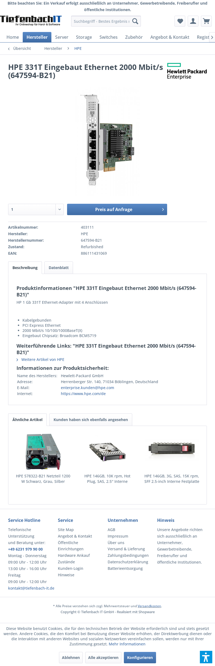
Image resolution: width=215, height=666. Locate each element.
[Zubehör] (134, 37)
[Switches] (108, 37)
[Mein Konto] (193, 21)
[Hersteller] (37, 37)
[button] (206, 657)
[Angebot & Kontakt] (170, 37)
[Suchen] (135, 21)
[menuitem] (106, 21)
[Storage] (84, 37)
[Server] (61, 37)
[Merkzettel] (179, 21)
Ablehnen (71, 657)
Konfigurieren (140, 657)
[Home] (13, 37)
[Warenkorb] (206, 21)
